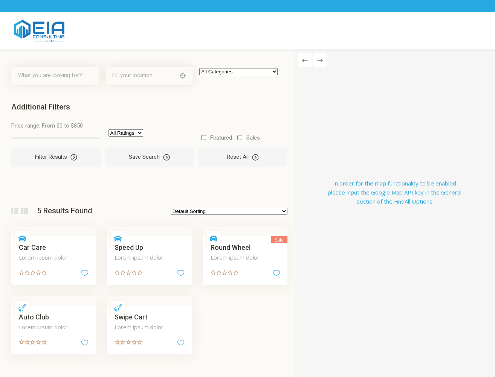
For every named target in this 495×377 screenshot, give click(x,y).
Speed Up (128, 247)
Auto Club (34, 317)
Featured (220, 137)
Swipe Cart (130, 317)
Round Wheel (229, 247)
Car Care (32, 247)
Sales (252, 137)
